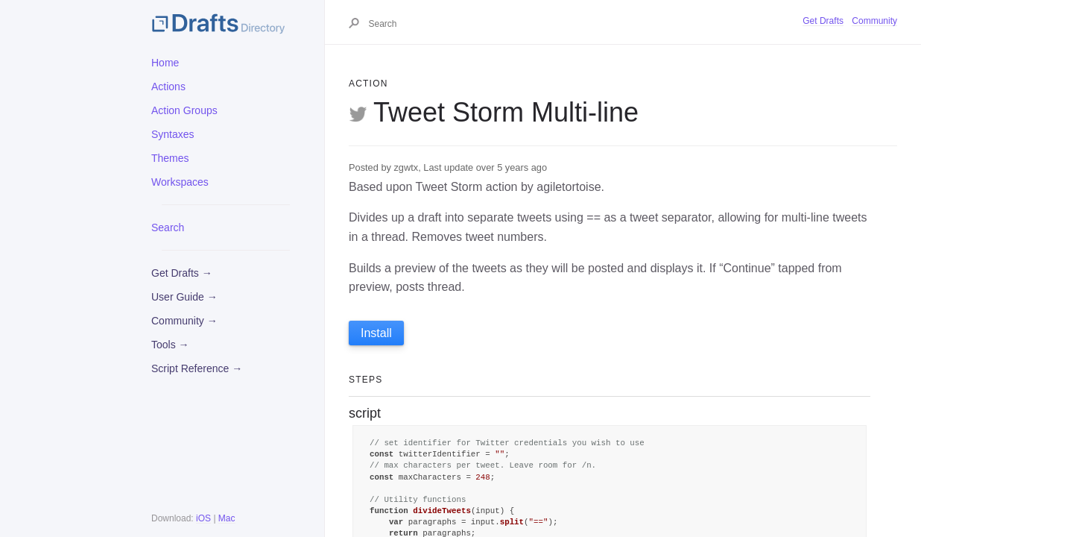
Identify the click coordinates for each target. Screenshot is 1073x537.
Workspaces (180, 182)
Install (376, 333)
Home (165, 63)
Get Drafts (823, 21)
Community (874, 21)
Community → (184, 321)
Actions (168, 86)
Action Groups (184, 110)
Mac (226, 518)
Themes (170, 158)
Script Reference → (196, 368)
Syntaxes (172, 134)
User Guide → (184, 297)
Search (167, 227)
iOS (203, 518)
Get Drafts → (181, 273)
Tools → (170, 345)
